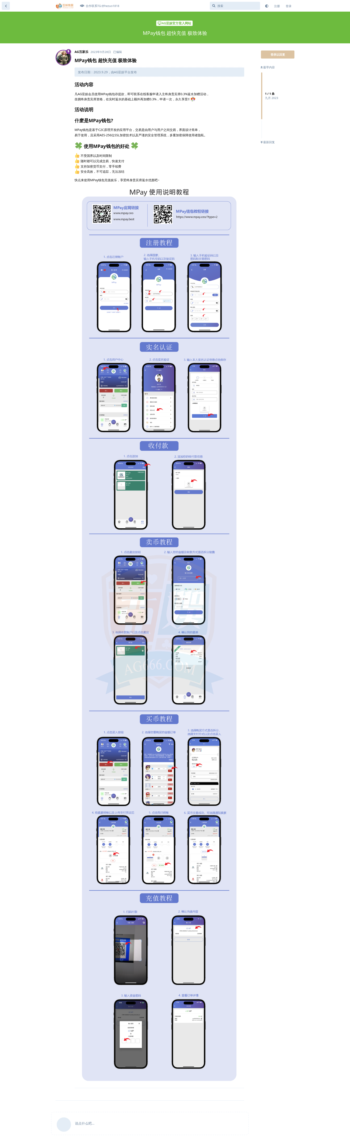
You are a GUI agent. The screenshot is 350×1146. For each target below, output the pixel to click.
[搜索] (235, 6)
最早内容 (268, 67)
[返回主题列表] (6, 6)
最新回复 (268, 142)
